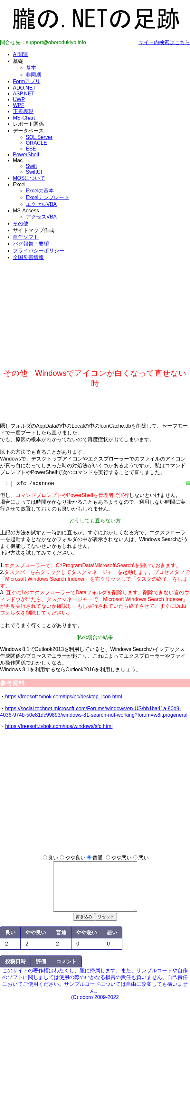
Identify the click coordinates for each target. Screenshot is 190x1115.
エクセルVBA (41, 204)
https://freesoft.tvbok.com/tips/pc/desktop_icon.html (63, 696)
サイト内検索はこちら (164, 42)
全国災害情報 (28, 257)
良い (53, 857)
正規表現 (23, 111)
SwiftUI (34, 172)
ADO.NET (24, 88)
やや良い (75, 857)
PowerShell (26, 154)
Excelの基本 (40, 190)
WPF (18, 105)
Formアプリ (26, 81)
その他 (20, 223)
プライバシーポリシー (38, 250)
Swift (31, 166)
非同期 (33, 74)
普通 (97, 857)
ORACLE (36, 143)
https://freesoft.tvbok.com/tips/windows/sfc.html (58, 726)
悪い (143, 857)
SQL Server (39, 137)
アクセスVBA (41, 216)
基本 (31, 68)
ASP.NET (23, 93)
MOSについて (29, 178)
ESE (31, 148)
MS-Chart (24, 118)
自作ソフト (26, 237)
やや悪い (121, 857)
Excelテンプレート (47, 197)
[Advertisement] (95, 323)
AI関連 (20, 54)
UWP (19, 99)
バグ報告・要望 (31, 244)
